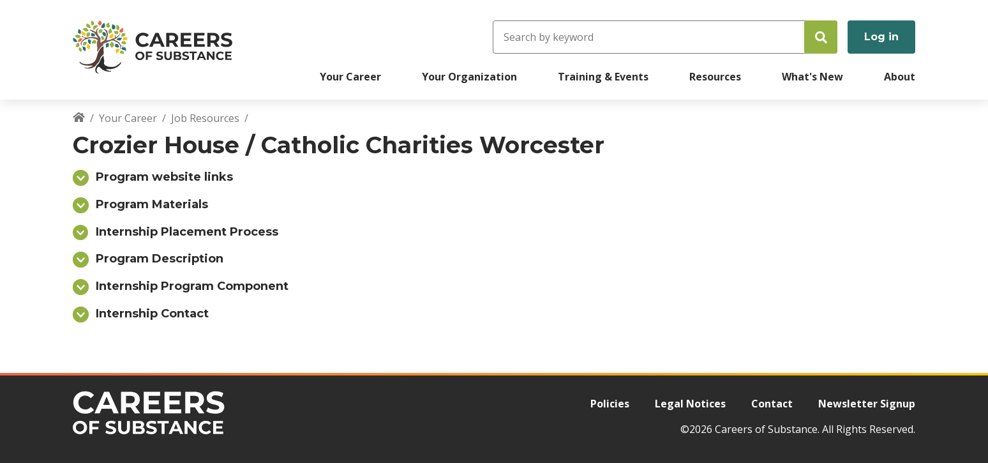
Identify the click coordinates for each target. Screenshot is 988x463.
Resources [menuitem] (715, 77)
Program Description (159, 259)
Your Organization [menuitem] (469, 77)
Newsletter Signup (866, 404)
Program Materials (152, 204)
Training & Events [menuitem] (603, 77)
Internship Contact (152, 314)
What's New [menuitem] (812, 77)
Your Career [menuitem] (350, 77)
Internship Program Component (192, 286)
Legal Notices (690, 404)
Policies (609, 404)
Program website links (164, 177)
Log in (881, 37)
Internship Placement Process (187, 232)
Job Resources (205, 118)
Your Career (128, 118)
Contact (772, 404)
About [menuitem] (899, 77)
